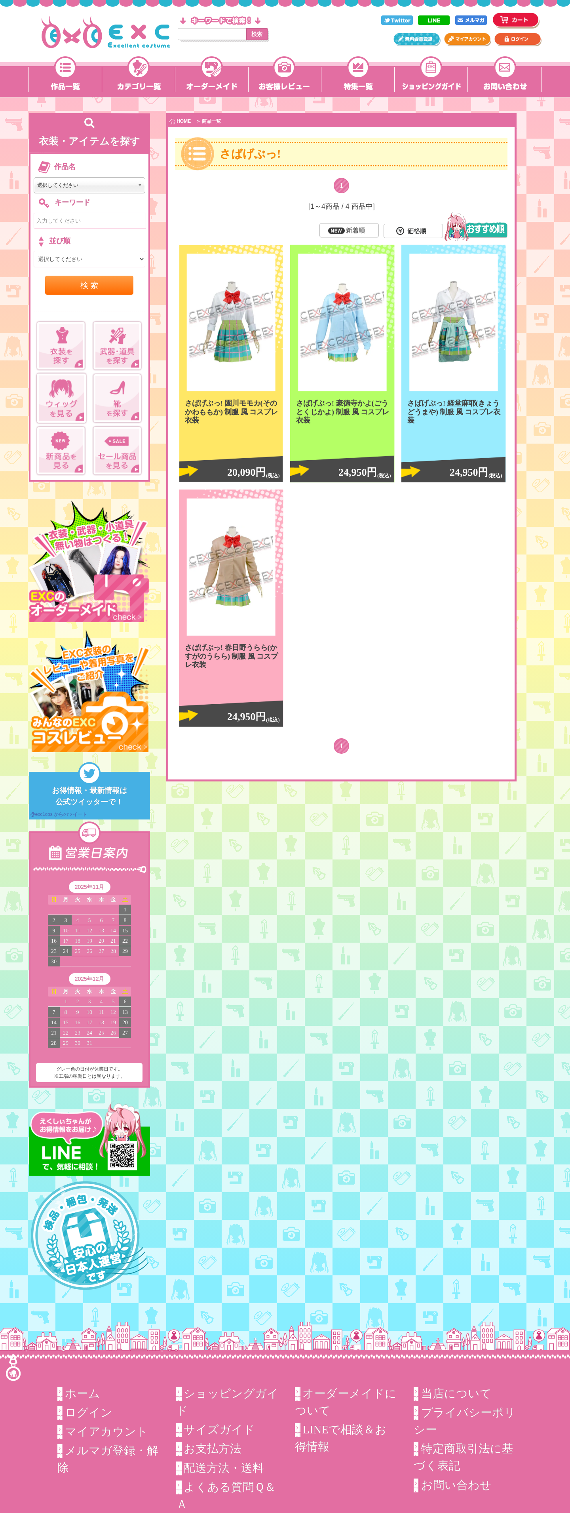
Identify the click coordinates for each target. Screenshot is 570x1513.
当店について (456, 1393)
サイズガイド (219, 1429)
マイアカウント (106, 1431)
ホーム (82, 1393)
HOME (180, 121)
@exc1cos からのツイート (58, 814)
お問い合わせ (456, 1485)
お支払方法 (212, 1448)
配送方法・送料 (224, 1467)
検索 (256, 34)
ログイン (88, 1412)
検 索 (89, 285)
